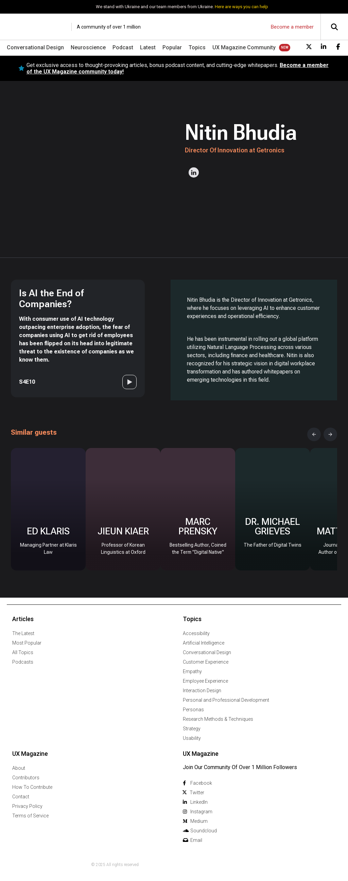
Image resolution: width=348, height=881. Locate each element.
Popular (172, 47)
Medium (199, 821)
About (18, 768)
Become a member (292, 27)
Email (196, 840)
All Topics (22, 652)
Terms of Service (30, 815)
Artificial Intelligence (203, 643)
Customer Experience (205, 662)
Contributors (25, 777)
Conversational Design (35, 47)
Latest (148, 47)
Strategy (192, 728)
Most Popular (26, 643)
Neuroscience (88, 47)
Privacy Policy (27, 806)
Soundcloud (203, 830)
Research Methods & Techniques (218, 719)
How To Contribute (32, 787)
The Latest (23, 633)
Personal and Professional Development (226, 700)
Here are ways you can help (241, 6)
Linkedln (199, 802)
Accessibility (196, 633)
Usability (192, 738)
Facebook (201, 783)
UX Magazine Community (244, 47)
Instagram (201, 811)
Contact (20, 796)
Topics (197, 47)
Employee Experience (205, 681)
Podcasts (22, 662)
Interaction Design (202, 690)
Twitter (197, 792)
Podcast (122, 47)
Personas (193, 709)
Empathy (192, 671)
